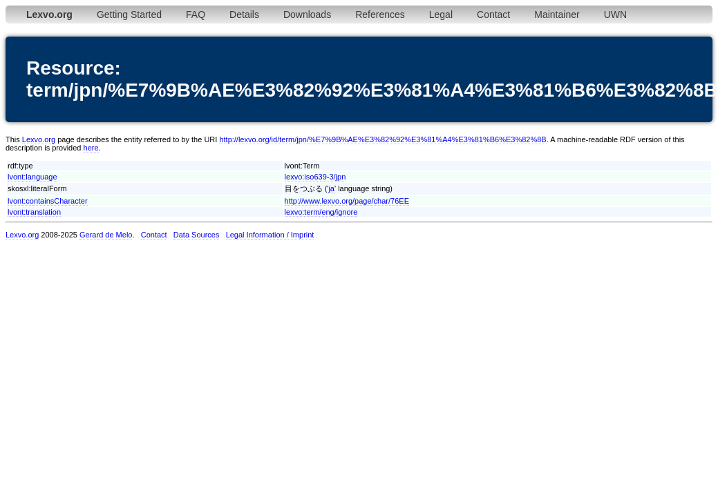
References (380, 14)
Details (244, 14)
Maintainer (556, 14)
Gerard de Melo (105, 235)
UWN (615, 14)
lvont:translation (34, 212)
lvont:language (32, 177)
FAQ (195, 14)
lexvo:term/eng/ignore (321, 212)
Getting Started (129, 14)
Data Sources (196, 235)
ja (331, 188)
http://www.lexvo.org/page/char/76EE (347, 201)
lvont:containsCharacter (48, 201)
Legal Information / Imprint (270, 235)
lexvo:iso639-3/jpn (315, 177)
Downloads (307, 14)
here (91, 148)
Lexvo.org (38, 139)
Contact (493, 14)
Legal (441, 14)
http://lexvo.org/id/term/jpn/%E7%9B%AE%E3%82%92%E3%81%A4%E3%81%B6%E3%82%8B (382, 139)
